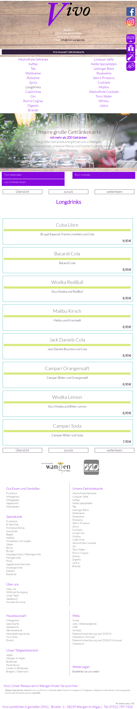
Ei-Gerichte (12, 524)
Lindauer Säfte (80, 496)
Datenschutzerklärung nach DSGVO (91, 633)
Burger (10, 550)
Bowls (9, 547)
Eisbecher (11, 574)
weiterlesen (114, 192)
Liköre (75, 562)
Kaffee (76, 499)
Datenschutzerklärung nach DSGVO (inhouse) (97, 640)
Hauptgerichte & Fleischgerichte (23, 554)
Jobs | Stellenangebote (84, 623)
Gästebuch (12, 598)
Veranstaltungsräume (17, 633)
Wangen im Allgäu (15, 658)
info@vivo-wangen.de (72, 39)
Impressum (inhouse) (83, 636)
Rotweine (77, 519)
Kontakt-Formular (16, 602)
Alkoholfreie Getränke (84, 493)
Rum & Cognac (80, 552)
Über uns (11, 588)
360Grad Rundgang (17, 592)
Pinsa (9, 560)
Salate (9, 544)
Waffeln (10, 537)
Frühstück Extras (15, 527)
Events (10, 640)
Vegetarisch (12, 503)
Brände (76, 566)
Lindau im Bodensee (17, 668)
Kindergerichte (14, 567)
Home (75, 620)
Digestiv (76, 559)
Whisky (76, 556)
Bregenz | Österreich (17, 671)
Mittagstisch (12, 620)
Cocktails (77, 529)
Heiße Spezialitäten (82, 503)
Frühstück (11, 493)
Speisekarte (12, 626)
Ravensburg (12, 664)
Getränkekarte (14, 630)
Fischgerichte (13, 557)
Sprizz (75, 526)
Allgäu (9, 654)
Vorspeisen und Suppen (18, 540)
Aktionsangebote (123, 690)
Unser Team (12, 595)
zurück (68, 192)
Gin (74, 546)
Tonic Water (78, 549)
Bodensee (11, 661)
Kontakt (76, 630)
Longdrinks (78, 532)
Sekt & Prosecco (81, 523)
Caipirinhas (78, 539)
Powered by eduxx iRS (125, 703)
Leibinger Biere (80, 509)
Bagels (9, 534)
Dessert (10, 570)
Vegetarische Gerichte (18, 564)
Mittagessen (12, 499)
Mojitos (76, 536)
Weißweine (78, 513)
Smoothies (11, 531)
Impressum (78, 643)
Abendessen (12, 506)
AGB (74, 626)
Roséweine (78, 516)
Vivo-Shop (11, 636)
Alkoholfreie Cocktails (84, 542)
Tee (74, 506)
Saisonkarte (12, 623)
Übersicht (22, 192)
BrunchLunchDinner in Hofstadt (42, 690)
